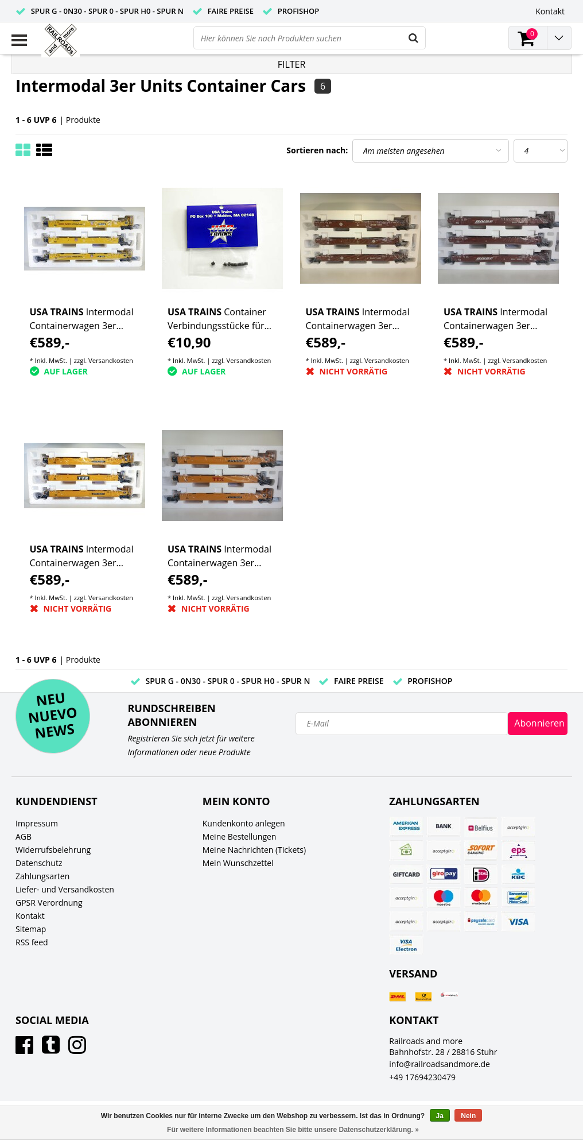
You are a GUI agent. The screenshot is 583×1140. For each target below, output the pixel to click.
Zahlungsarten (42, 876)
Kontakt (30, 915)
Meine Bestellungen (240, 836)
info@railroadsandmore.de (439, 1063)
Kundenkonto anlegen (244, 823)
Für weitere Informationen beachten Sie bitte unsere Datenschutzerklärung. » (293, 1130)
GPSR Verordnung (49, 902)
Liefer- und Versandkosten (64, 889)
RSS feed (31, 942)
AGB (23, 836)
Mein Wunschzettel (238, 862)
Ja (440, 1116)
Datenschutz (38, 862)
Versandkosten (110, 360)
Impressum (36, 823)
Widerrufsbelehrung (53, 849)
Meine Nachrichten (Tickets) (254, 849)
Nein (468, 1116)
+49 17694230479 (422, 1077)
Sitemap (30, 928)
